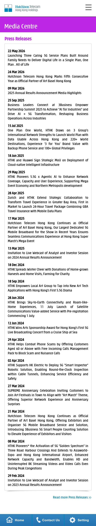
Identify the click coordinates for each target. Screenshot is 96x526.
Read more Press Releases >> (72, 497)
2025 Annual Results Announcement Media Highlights (44, 93)
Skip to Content (4, 4)
